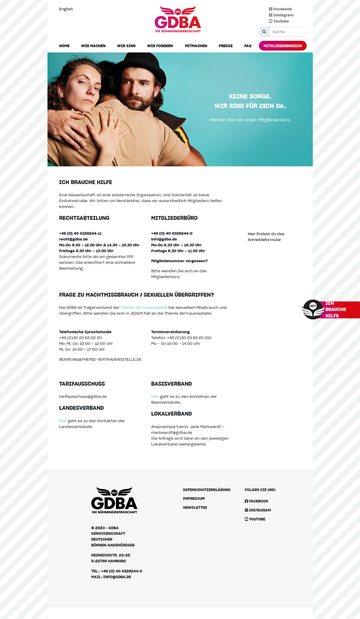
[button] (93, 45)
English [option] (66, 9)
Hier (63, 421)
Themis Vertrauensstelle (144, 307)
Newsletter (195, 507)
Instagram (281, 15)
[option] (67, 9)
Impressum (194, 498)
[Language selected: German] (67, 9)
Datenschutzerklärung (207, 489)
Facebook (280, 9)
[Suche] (288, 32)
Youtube (279, 21)
